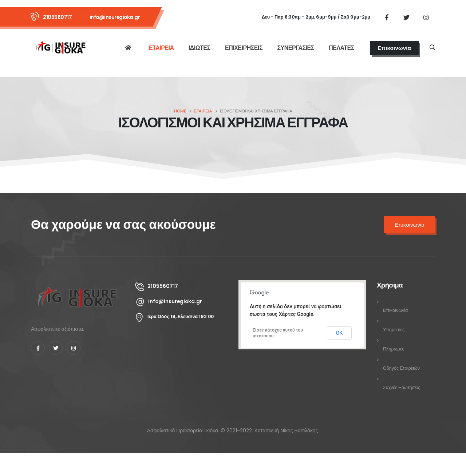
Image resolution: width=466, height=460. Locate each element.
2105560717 (57, 17)
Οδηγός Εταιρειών (401, 368)
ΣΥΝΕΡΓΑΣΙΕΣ (295, 48)
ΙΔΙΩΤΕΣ (199, 48)
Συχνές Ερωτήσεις (401, 387)
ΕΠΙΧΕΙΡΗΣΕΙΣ (243, 48)
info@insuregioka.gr (115, 17)
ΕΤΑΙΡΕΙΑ (161, 48)
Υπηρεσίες (393, 329)
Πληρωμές (393, 349)
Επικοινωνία (394, 48)
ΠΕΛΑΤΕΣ (341, 48)
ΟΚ (339, 333)
